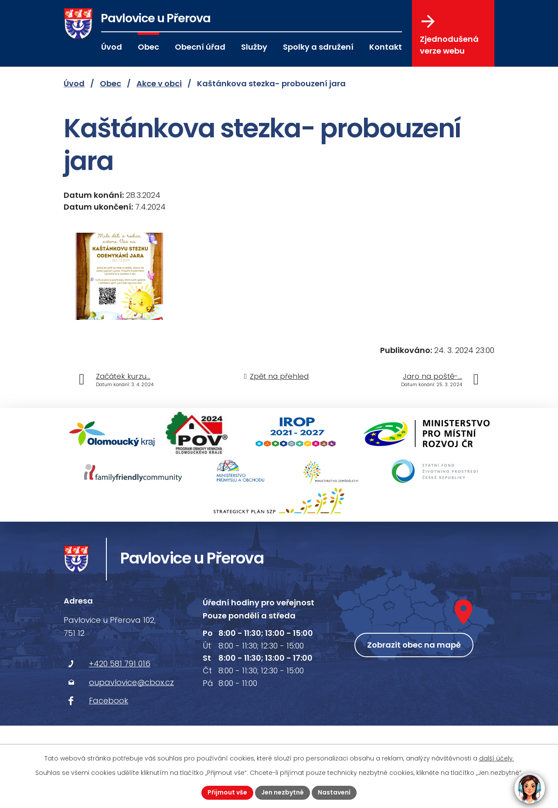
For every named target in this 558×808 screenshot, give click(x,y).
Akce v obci (159, 83)
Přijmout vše (227, 792)
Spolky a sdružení (318, 46)
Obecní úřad (200, 46)
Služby (254, 46)
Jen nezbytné (282, 792)
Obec (148, 46)
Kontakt (385, 46)
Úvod (111, 46)
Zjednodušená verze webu (449, 35)
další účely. (496, 758)
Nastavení (334, 792)
